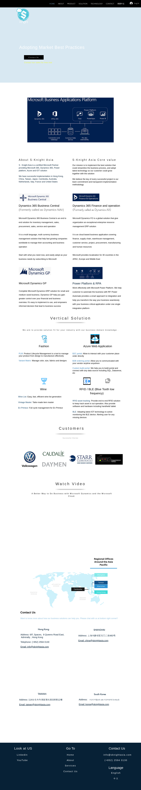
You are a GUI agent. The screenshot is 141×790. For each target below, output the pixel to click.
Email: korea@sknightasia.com (94, 704)
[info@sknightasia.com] (117, 755)
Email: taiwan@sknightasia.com (34, 704)
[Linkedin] (22, 755)
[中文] (116, 778)
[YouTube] (22, 760)
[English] (116, 773)
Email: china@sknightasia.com (93, 640)
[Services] (70, 766)
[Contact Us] (34, 57)
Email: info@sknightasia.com (34, 647)
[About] (70, 760)
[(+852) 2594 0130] (116, 760)
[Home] (70, 755)
